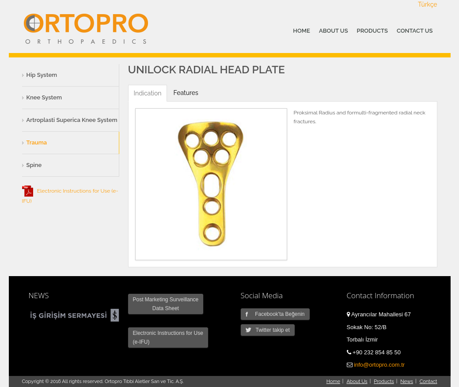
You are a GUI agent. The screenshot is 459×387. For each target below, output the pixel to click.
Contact (428, 381)
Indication (148, 93)
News (406, 381)
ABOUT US (333, 30)
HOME (301, 30)
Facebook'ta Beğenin (275, 314)
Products (384, 381)
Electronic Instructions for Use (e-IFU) (168, 337)
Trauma (37, 142)
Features (185, 92)
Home (333, 381)
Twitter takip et (268, 330)
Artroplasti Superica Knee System (72, 120)
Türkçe (427, 4)
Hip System (42, 75)
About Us (356, 381)
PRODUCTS (372, 30)
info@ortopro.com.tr (379, 364)
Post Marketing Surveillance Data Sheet (166, 303)
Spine (34, 165)
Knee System (44, 97)
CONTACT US (415, 30)
